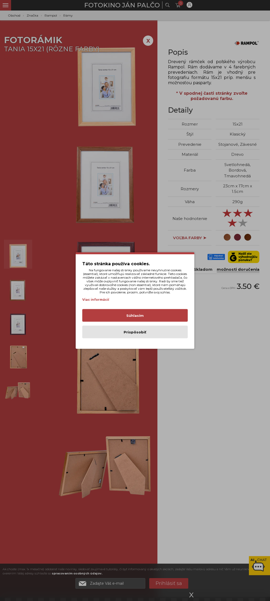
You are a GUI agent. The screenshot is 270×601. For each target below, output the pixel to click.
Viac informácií (95, 300)
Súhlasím (135, 315)
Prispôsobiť (135, 332)
